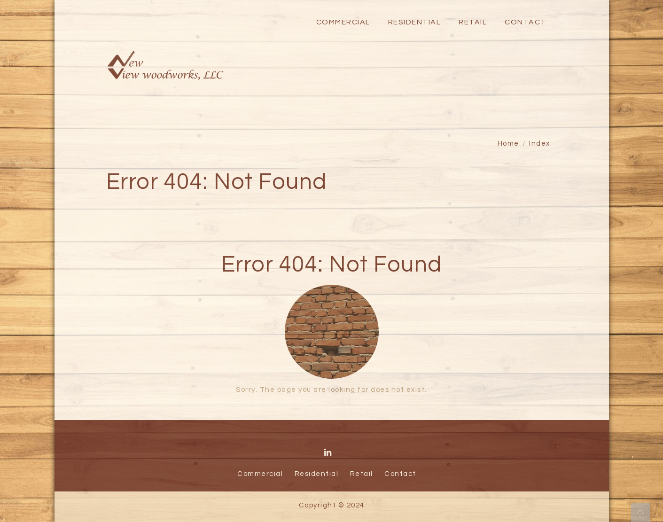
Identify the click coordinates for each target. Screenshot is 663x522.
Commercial (343, 22)
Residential (414, 22)
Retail (473, 22)
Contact (525, 22)
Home (508, 143)
